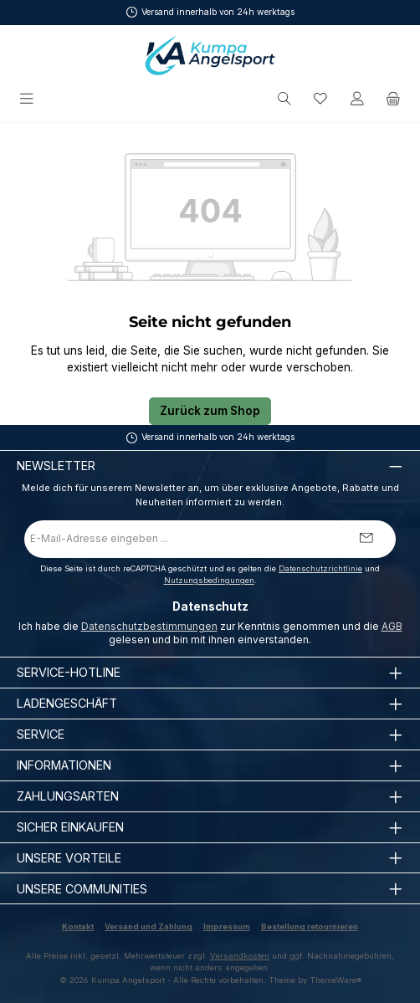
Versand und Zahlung (148, 926)
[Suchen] (284, 99)
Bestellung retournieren (309, 926)
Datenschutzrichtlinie (320, 568)
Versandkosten (239, 955)
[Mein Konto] (357, 99)
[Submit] (366, 539)
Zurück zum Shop (210, 410)
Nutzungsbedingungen (209, 580)
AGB (392, 626)
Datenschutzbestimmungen (149, 626)
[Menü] (28, 99)
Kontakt (78, 926)
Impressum (226, 926)
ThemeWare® (335, 980)
